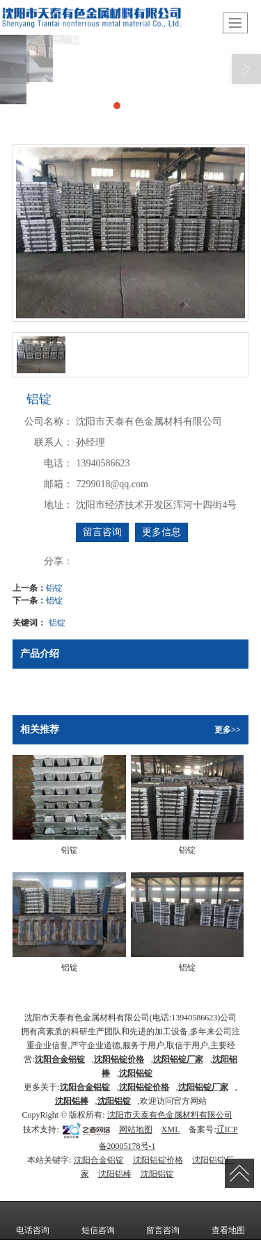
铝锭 (54, 588)
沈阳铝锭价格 (158, 1160)
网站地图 (135, 1129)
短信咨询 (98, 1220)
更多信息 (161, 532)
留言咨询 (102, 532)
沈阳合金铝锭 (99, 1160)
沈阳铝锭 (114, 1101)
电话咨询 (32, 1220)
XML (170, 1129)
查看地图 (228, 1220)
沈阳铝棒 (115, 1174)
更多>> (227, 730)
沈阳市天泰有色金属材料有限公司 (169, 1115)
